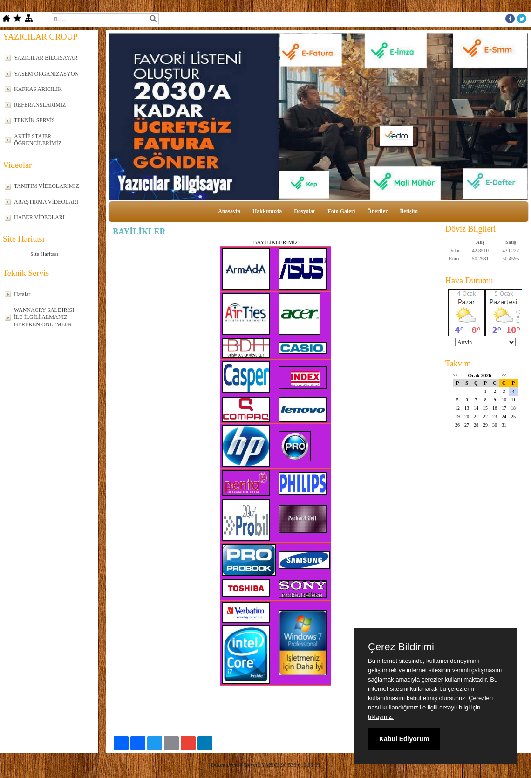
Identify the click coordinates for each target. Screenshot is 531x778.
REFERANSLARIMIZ (40, 105)
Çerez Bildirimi (401, 647)
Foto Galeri (341, 211)
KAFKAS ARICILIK (38, 89)
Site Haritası (44, 254)
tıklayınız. (381, 716)
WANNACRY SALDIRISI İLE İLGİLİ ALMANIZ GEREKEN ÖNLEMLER (44, 317)
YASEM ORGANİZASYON (46, 73)
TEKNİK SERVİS (34, 120)
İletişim (409, 211)
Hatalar (22, 294)
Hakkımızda (267, 211)
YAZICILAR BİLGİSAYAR (46, 58)
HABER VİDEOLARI (39, 217)
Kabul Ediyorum (404, 739)
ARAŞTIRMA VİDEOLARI (46, 202)
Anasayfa (229, 211)
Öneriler (377, 211)
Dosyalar (304, 211)
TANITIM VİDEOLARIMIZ (46, 186)
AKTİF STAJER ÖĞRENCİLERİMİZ (37, 140)
